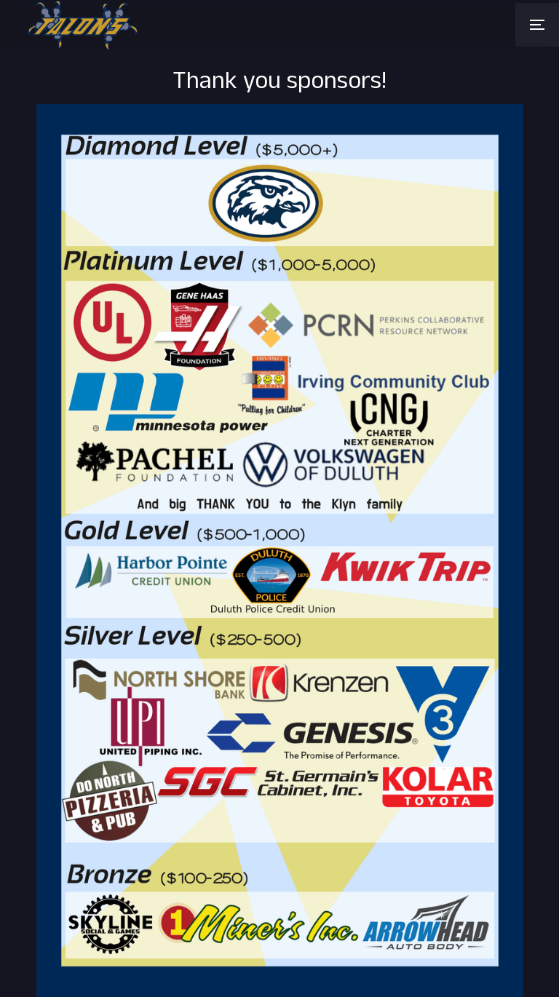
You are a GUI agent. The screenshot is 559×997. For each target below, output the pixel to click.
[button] (537, 25)
